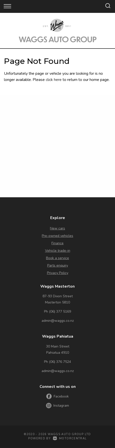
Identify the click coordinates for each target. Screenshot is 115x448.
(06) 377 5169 (60, 311)
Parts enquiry (57, 265)
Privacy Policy (57, 273)
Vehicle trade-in (57, 250)
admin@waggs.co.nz (58, 320)
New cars (57, 228)
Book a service (57, 258)
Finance (57, 243)
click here (54, 79)
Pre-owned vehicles (57, 235)
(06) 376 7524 (60, 361)
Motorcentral (70, 438)
